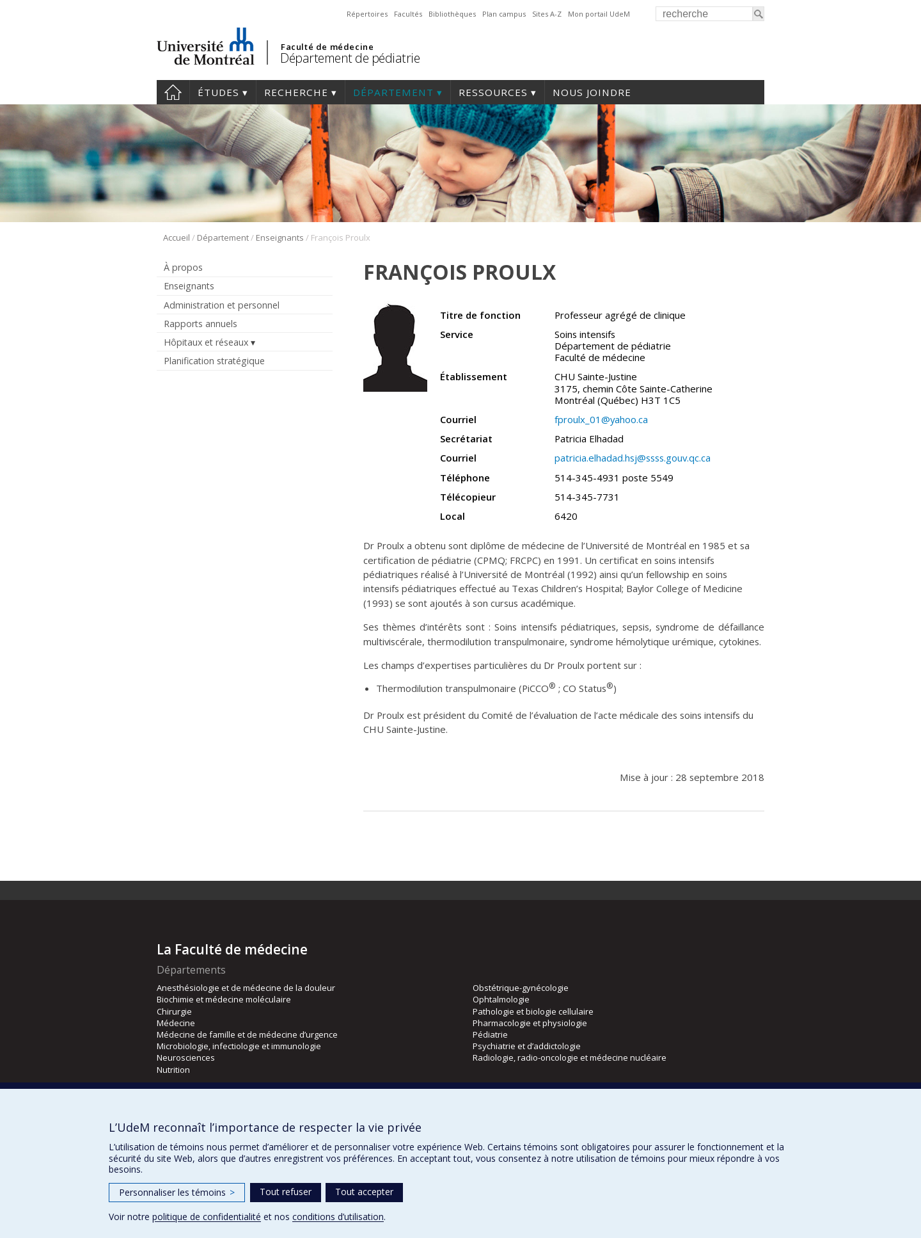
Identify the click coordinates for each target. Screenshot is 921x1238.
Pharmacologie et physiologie (530, 1023)
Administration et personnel (221, 305)
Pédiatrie (490, 1034)
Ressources (493, 92)
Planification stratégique (214, 361)
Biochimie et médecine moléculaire (224, 999)
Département (393, 92)
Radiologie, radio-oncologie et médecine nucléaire (569, 1057)
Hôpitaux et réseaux (206, 342)
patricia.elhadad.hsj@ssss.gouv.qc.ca (633, 457)
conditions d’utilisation (338, 1216)
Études (218, 92)
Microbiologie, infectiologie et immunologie (239, 1046)
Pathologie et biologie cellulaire (533, 1011)
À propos (183, 267)
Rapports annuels (200, 324)
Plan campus (504, 14)
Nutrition (173, 1069)
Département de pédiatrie (350, 58)
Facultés (408, 14)
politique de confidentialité (206, 1216)
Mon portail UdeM (599, 14)
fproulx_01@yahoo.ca (601, 419)
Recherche (296, 92)
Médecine (176, 1023)
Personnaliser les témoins (177, 1192)
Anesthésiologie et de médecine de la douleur (246, 987)
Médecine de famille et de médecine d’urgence (247, 1034)
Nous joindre (592, 92)
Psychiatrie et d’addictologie (527, 1046)
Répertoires (367, 14)
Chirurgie (174, 1011)
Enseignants (280, 237)
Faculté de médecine (327, 46)
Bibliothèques (452, 14)
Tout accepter (364, 1192)
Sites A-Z (547, 14)
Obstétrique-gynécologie (521, 987)
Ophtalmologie (501, 999)
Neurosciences (186, 1057)
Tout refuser (285, 1192)
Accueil (173, 92)
